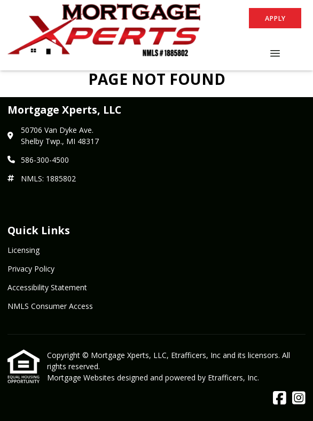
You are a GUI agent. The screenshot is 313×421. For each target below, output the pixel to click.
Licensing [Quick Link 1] (23, 250)
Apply (275, 18)
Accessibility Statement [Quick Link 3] (47, 287)
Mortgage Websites (82, 377)
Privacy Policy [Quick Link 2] (30, 269)
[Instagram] (299, 398)
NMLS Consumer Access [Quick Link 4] (50, 306)
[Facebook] (279, 398)
